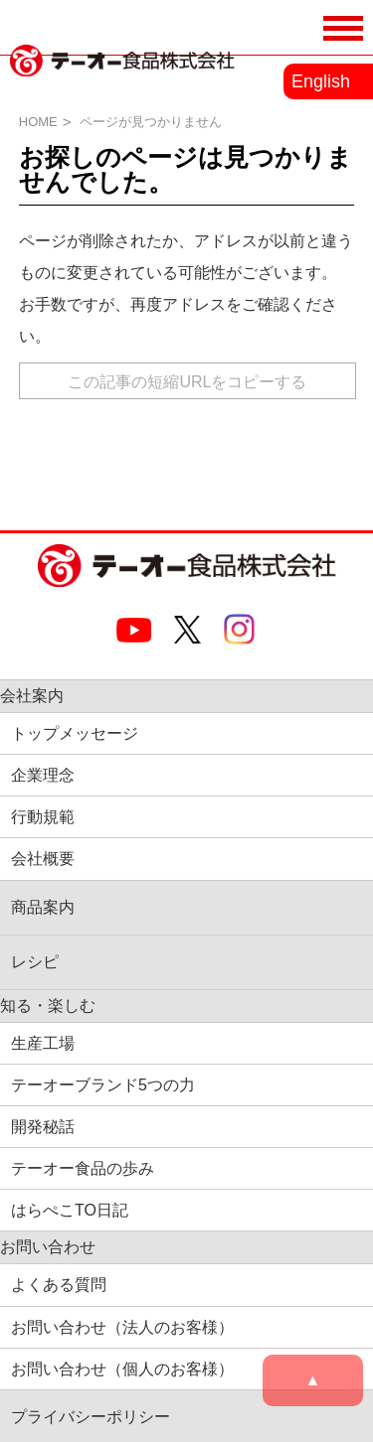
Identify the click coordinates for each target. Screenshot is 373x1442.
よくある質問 (58, 1284)
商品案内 (43, 907)
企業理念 (43, 775)
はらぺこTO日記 (69, 1210)
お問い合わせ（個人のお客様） (122, 1369)
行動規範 (43, 816)
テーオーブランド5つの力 (103, 1085)
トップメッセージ (74, 733)
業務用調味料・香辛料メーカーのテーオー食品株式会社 (122, 81)
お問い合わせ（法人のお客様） (122, 1327)
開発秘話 (43, 1126)
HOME (38, 121)
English (320, 81)
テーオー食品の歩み (82, 1168)
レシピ (35, 961)
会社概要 (43, 858)
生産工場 (43, 1043)
